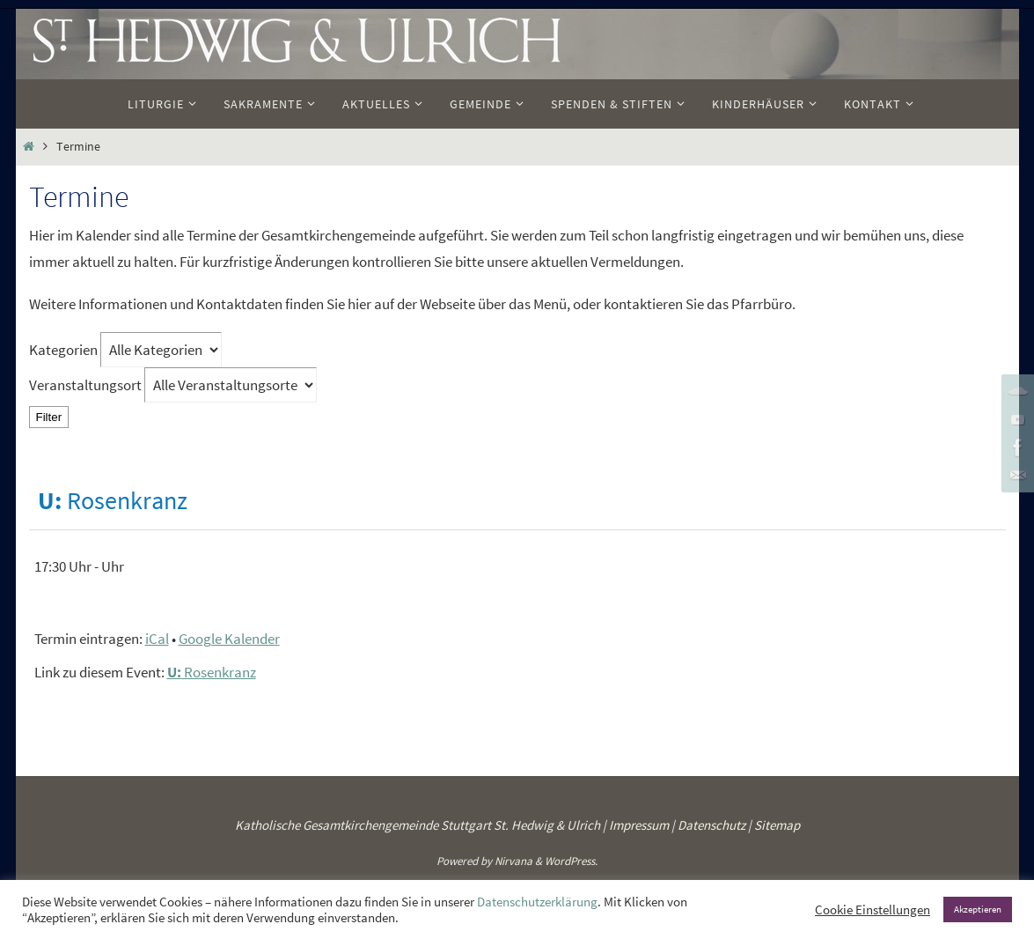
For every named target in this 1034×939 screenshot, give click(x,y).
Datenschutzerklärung (537, 902)
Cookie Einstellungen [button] (872, 910)
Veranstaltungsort (85, 385)
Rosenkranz (211, 672)
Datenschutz (711, 825)
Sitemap (777, 825)
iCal (157, 638)
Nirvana (513, 861)
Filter (53, 417)
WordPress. (571, 861)
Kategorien (64, 349)
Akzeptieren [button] (977, 909)
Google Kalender (229, 638)
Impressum (639, 825)
